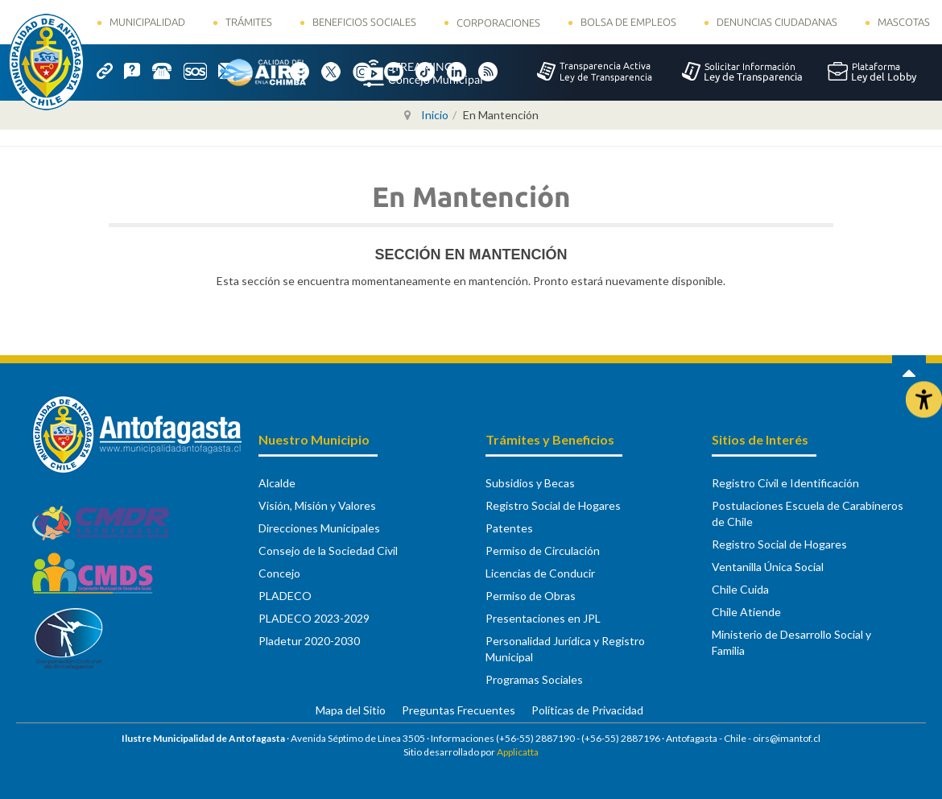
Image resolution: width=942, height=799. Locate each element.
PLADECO (285, 595)
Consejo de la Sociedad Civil (328, 550)
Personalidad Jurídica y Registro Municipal (565, 649)
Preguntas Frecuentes (458, 710)
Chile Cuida (740, 589)
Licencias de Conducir (540, 573)
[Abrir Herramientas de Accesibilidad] (924, 400)
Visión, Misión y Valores (317, 505)
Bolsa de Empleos (628, 21)
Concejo (279, 573)
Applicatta (518, 752)
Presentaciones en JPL (543, 618)
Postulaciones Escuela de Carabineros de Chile (807, 513)
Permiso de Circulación (542, 550)
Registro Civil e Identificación (785, 483)
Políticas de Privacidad (587, 710)
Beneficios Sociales (364, 21)
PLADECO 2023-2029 (314, 618)
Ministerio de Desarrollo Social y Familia (791, 642)
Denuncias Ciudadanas (777, 21)
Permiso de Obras (530, 595)
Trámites (248, 21)
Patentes (509, 528)
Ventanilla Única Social (768, 566)
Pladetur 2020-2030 (309, 641)
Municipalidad (147, 21)
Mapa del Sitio (351, 710)
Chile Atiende (746, 612)
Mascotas (904, 21)
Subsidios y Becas (530, 483)
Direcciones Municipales (319, 528)
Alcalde (276, 483)
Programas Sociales (534, 679)
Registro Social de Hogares (553, 505)
